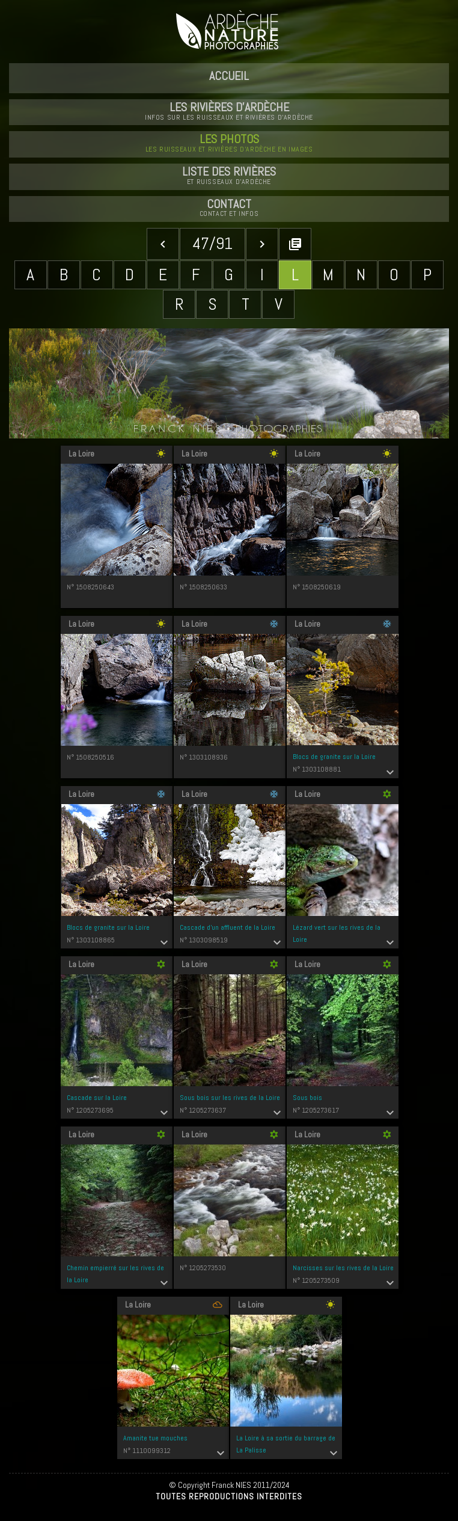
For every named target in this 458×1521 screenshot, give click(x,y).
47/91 (212, 243)
